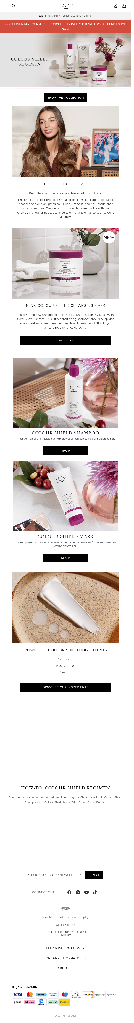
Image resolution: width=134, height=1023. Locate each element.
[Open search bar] (13, 5)
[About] (65, 968)
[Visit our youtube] (86, 892)
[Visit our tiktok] (95, 892)
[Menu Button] (4, 5)
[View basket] (124, 5)
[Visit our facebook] (69, 892)
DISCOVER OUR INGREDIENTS (66, 687)
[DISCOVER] (65, 263)
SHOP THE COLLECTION (65, 97)
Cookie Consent (65, 925)
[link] (115, 5)
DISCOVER (66, 340)
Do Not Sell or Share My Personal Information (66, 933)
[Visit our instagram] (78, 892)
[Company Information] (66, 958)
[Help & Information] (65, 948)
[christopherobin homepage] (66, 5)
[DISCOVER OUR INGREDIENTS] (65, 607)
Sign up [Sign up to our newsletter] (94, 875)
